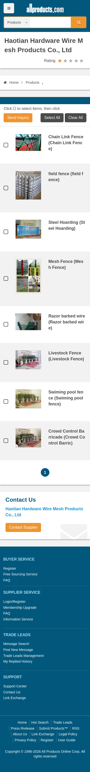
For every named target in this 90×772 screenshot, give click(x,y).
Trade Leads (62, 722)
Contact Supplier (23, 527)
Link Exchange (14, 698)
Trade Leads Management (23, 656)
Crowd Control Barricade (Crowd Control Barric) (66, 437)
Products (32, 82)
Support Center (15, 686)
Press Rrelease (22, 728)
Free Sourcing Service (20, 574)
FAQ (6, 580)
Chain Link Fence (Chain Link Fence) (66, 142)
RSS (75, 728)
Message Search (16, 644)
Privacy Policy (25, 740)
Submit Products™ (53, 728)
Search (78, 22)
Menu (8, 8)
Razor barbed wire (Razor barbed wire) (66, 322)
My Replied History (17, 661)
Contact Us (11, 692)
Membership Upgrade (19, 607)
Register (9, 568)
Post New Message (18, 650)
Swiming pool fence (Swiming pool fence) (66, 398)
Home (11, 82)
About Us (20, 734)
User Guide (67, 740)
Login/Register (14, 601)
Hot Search (40, 722)
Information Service (18, 619)
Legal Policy (68, 734)
